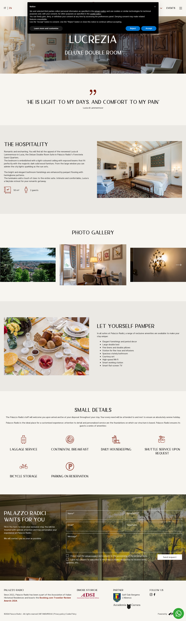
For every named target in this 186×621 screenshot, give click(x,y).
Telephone (154, 526)
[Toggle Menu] (180, 8)
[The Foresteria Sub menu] (161, 8)
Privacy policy (59, 614)
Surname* (154, 515)
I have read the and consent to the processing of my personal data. (106, 555)
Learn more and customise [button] (46, 28)
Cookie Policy (71, 614)
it (5, 8)
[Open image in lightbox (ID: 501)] (93, 264)
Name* (95, 515)
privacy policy (91, 555)
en (10, 8)
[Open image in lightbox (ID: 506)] (158, 265)
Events (170, 8)
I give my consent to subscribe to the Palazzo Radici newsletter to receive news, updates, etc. (106, 561)
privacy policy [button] (100, 11)
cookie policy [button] (95, 14)
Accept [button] (149, 28)
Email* (95, 526)
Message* (124, 543)
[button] (7, 264)
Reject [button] (133, 28)
